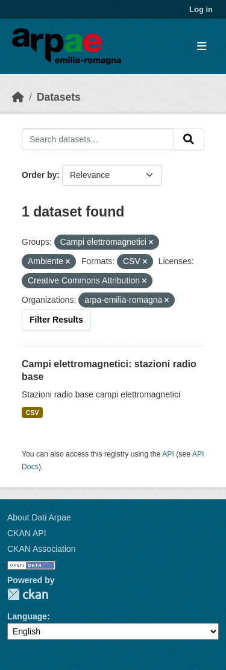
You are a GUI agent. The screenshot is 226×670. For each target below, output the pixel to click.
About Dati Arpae (39, 517)
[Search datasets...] (98, 139)
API (168, 454)
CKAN (27, 594)
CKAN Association (41, 549)
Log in (201, 9)
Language (27, 616)
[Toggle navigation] (201, 46)
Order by (39, 175)
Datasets (59, 97)
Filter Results (56, 319)
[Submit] (188, 139)
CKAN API (26, 533)
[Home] (18, 97)
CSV (32, 412)
